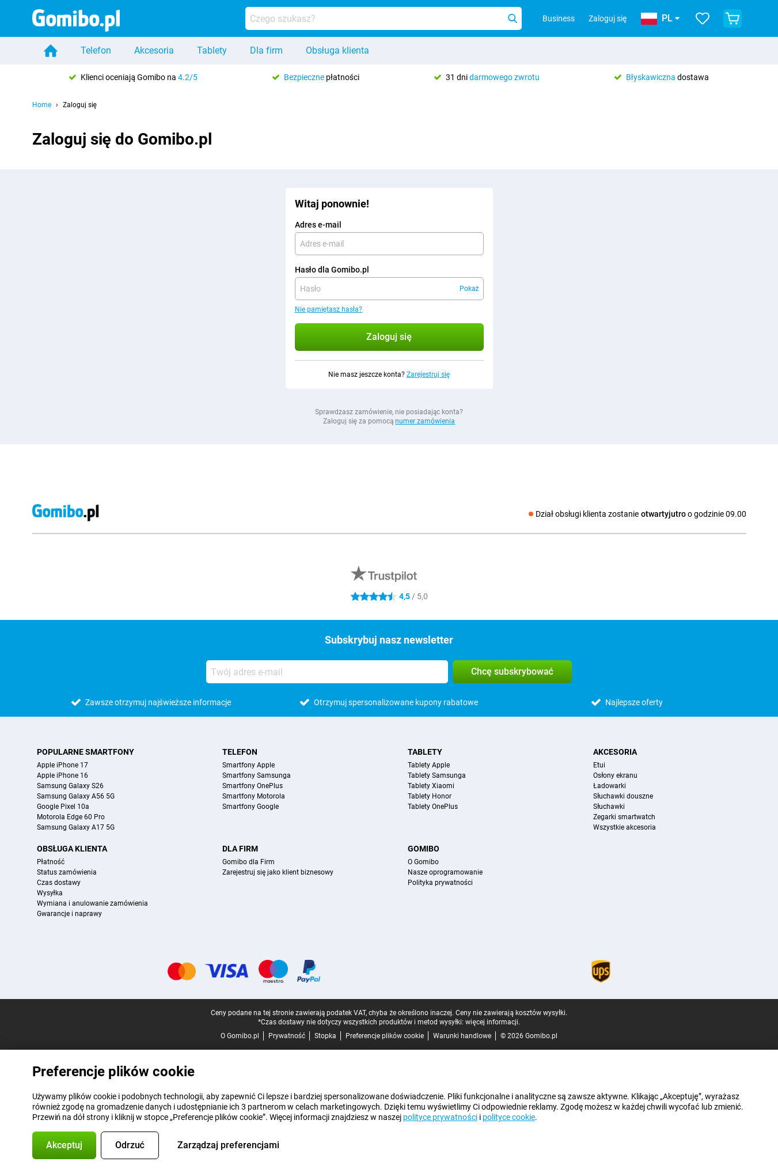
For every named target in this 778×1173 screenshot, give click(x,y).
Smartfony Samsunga (256, 775)
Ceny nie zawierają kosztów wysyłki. (511, 1013)
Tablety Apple (429, 765)
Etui (599, 765)
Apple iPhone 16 (62, 775)
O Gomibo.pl (240, 1036)
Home (41, 105)
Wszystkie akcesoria (624, 827)
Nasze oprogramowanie (445, 872)
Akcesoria (154, 50)
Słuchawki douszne (623, 796)
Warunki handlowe (462, 1036)
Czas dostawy (59, 883)
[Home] (50, 51)
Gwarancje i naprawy (69, 914)
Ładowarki (609, 786)
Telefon (96, 50)
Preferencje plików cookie (385, 1036)
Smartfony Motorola (253, 796)
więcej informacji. (492, 1022)
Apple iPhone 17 (62, 765)
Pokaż (469, 289)
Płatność (51, 862)
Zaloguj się (608, 18)
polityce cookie (509, 1117)
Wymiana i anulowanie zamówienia (92, 903)
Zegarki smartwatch (624, 817)
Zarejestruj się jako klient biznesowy (277, 872)
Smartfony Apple (248, 765)
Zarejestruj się (428, 374)
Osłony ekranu (615, 775)
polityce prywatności (440, 1117)
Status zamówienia (67, 872)
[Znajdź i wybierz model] (383, 18)
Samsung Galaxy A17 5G (76, 827)
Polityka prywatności (440, 883)
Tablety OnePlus (433, 807)
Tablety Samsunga (437, 775)
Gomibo (423, 848)
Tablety (212, 50)
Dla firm (266, 50)
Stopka (325, 1036)
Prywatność (286, 1036)
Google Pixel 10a (63, 807)
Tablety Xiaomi (431, 786)
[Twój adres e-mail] (327, 671)
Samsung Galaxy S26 (70, 786)
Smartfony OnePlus (252, 786)
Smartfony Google (250, 807)
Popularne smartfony (85, 751)
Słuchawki (609, 807)
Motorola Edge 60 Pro (71, 817)
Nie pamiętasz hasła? (329, 309)
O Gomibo (423, 862)
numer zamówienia (425, 421)
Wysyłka (50, 893)
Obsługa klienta (337, 50)
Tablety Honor (429, 796)
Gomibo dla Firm (248, 862)
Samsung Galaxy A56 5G (76, 796)
